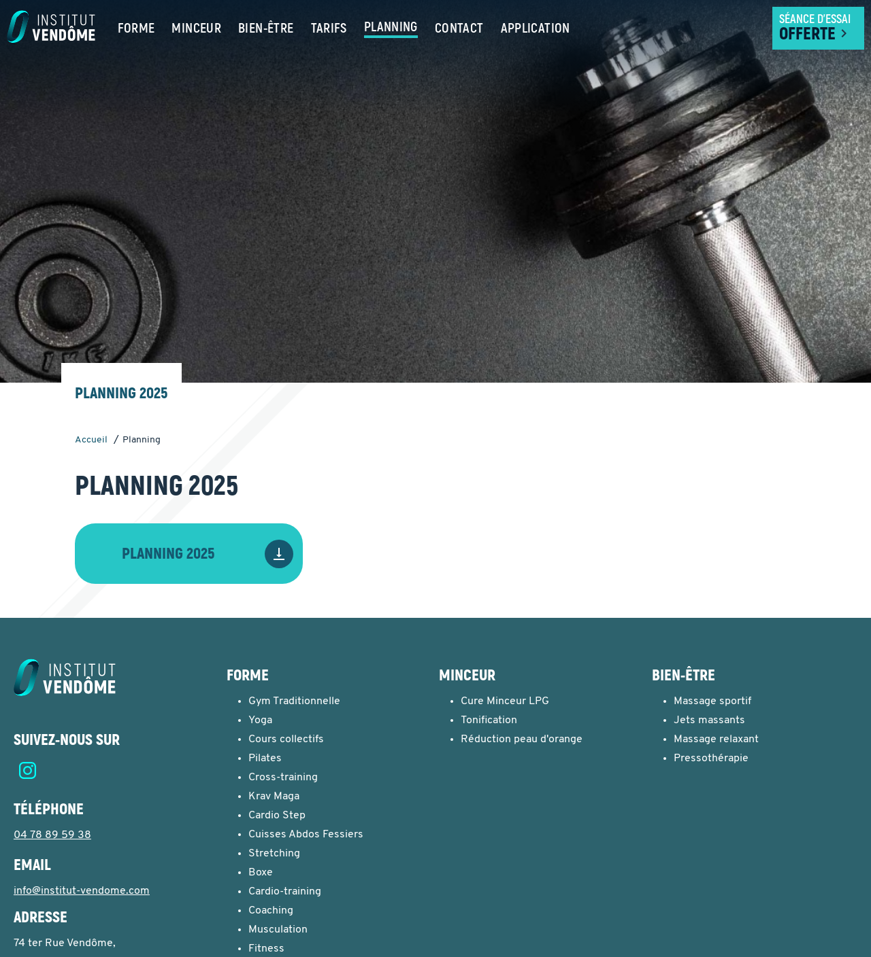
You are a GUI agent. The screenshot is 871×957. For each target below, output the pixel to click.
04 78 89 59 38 (52, 835)
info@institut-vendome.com (82, 891)
